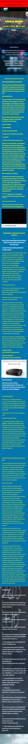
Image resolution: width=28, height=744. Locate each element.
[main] (14, 23)
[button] (2, 9)
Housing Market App (11, 82)
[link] (14, 218)
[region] (14, 3)
